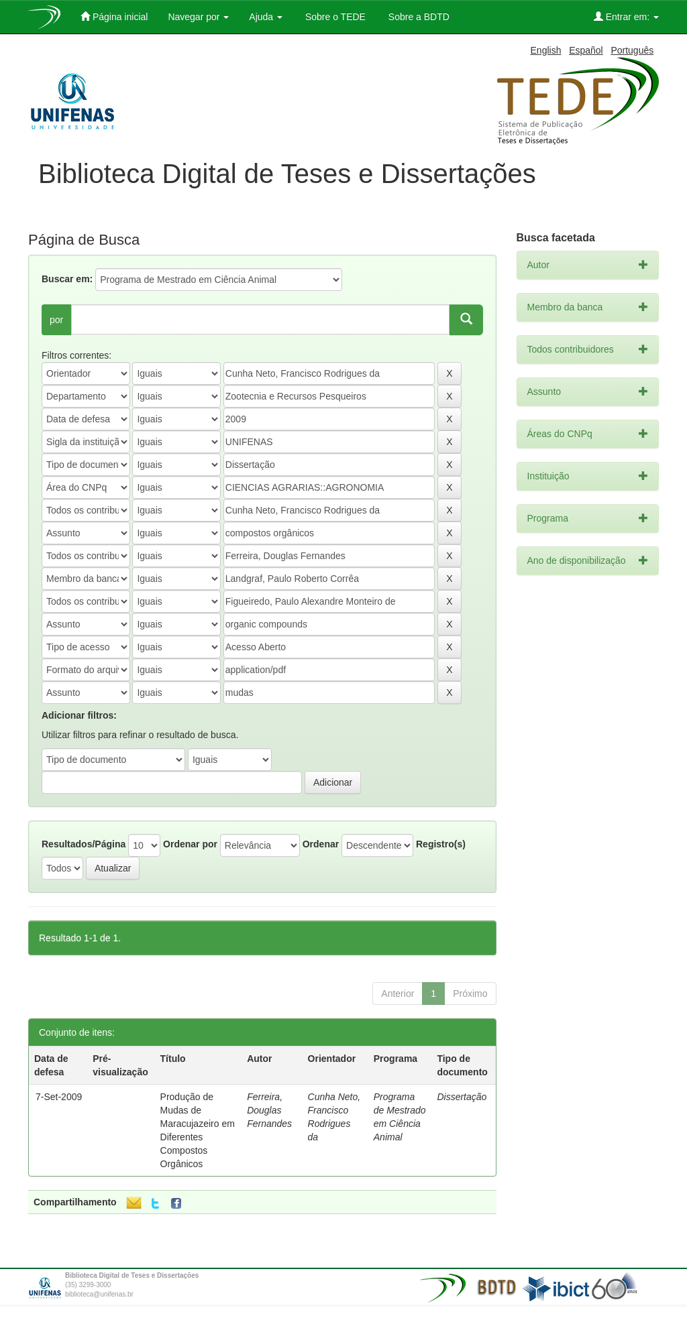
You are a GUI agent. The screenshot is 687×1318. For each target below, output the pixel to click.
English (546, 50)
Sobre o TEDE (334, 16)
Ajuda (265, 16)
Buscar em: (67, 279)
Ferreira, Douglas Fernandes (269, 1110)
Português (632, 50)
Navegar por (198, 16)
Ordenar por (190, 844)
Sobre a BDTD (418, 16)
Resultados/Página (83, 844)
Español (586, 50)
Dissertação (461, 1096)
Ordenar (321, 844)
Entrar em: (626, 16)
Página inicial (114, 16)
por (56, 319)
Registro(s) (441, 844)
